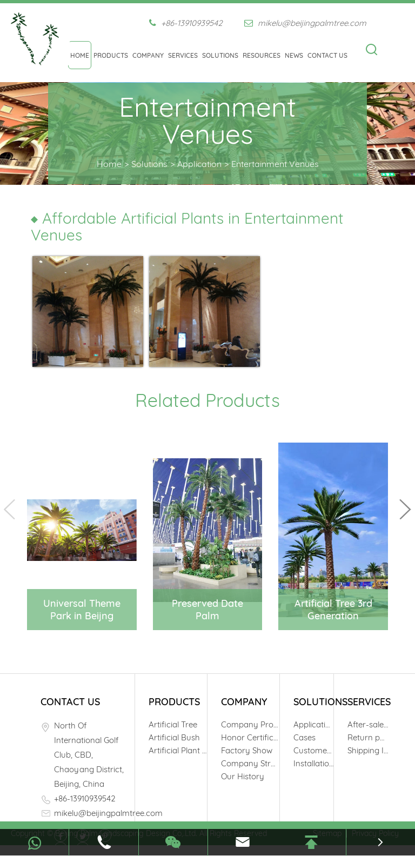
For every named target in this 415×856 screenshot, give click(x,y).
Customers (313, 750)
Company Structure (250, 763)
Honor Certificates (250, 737)
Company (148, 55)
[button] (405, 509)
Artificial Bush (174, 737)
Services (183, 55)
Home (79, 55)
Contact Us (327, 55)
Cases (304, 737)
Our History (242, 776)
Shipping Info (367, 750)
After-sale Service (367, 724)
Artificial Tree (173, 724)
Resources (261, 55)
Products (110, 55)
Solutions (220, 55)
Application (199, 163)
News (294, 55)
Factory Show (246, 750)
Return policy (367, 737)
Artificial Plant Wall (178, 750)
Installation (313, 763)
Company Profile (250, 724)
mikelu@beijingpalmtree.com (305, 23)
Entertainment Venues (275, 163)
